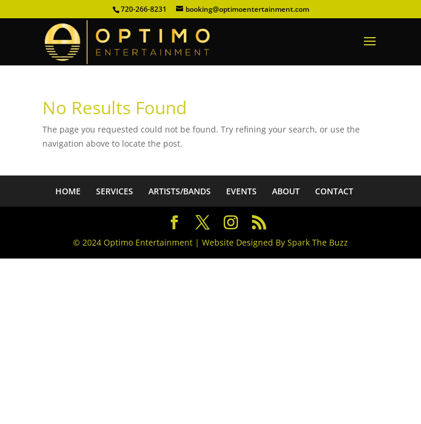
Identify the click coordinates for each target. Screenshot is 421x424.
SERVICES (114, 191)
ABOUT (286, 191)
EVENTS (241, 191)
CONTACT (334, 191)
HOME (68, 191)
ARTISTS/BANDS (179, 191)
